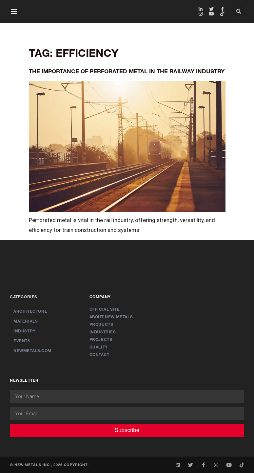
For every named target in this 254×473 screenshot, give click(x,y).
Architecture (30, 311)
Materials (25, 321)
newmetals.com (32, 350)
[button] (14, 11)
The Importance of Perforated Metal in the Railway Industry (127, 71)
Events (21, 340)
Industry (24, 330)
